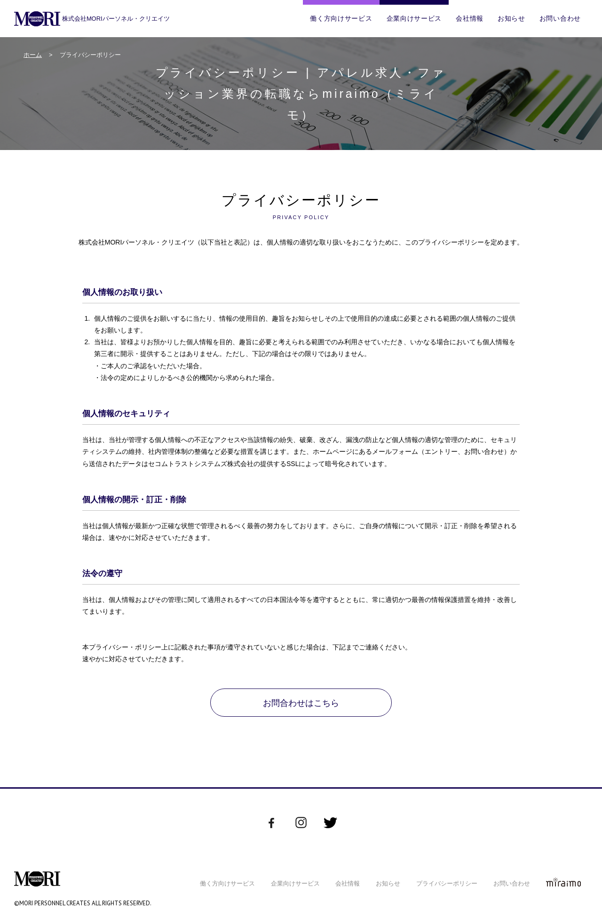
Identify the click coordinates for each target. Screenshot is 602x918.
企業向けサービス (414, 18)
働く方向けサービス (341, 18)
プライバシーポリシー (446, 883)
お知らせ (511, 18)
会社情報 (469, 18)
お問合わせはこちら (301, 703)
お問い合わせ (560, 18)
